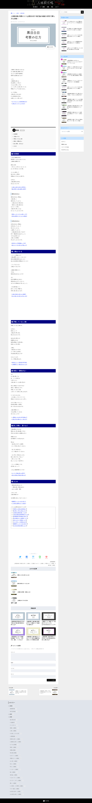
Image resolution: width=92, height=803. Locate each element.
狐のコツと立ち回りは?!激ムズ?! (19, 245)
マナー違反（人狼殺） (16, 772)
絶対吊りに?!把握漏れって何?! (19, 243)
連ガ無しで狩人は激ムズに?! (19, 510)
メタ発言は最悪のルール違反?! (19, 503)
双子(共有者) (14, 694)
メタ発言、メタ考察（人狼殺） (17, 769)
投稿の (64, 144)
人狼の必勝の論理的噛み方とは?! (20, 514)
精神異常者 (13, 692)
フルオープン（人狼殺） (16, 761)
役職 (48, 6)
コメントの (65, 147)
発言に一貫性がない (18, 141)
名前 (12, 645)
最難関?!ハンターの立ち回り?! (19, 501)
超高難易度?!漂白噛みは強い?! (20, 516)
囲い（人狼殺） (14, 766)
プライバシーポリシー (46, 799)
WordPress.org (65, 149)
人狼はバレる (16, 136)
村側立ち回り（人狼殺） (25, 563)
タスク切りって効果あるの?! (19, 522)
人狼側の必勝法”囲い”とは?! (19, 512)
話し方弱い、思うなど (18, 143)
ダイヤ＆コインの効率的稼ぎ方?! (19, 101)
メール (13, 651)
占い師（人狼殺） (15, 744)
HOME (46, 784)
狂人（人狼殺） (14, 747)
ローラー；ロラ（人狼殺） (17, 763)
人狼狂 (11, 697)
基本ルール (28, 788)
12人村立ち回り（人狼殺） (17, 777)
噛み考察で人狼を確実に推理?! (19, 189)
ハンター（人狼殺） (15, 752)
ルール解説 (42, 6)
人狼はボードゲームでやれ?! (18, 103)
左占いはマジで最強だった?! (19, 520)
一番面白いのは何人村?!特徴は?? (19, 417)
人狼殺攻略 (16, 563)
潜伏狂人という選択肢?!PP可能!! (19, 362)
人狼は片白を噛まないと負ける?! (19, 419)
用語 (52, 6)
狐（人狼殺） (14, 755)
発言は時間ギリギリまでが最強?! (19, 216)
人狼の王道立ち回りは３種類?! (19, 294)
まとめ (15, 146)
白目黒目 (15, 134)
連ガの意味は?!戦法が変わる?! (19, 475)
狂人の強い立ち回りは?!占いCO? (19, 296)
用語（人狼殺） (14, 730)
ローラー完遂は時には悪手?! (18, 473)
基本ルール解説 (44, 788)
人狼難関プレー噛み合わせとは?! (19, 364)
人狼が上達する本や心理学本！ (19, 187)
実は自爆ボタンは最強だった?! (20, 518)
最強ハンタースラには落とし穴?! (19, 214)
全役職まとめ (22, 788)
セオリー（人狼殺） (40, 563)
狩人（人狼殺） (14, 750)
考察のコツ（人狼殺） (50, 563)
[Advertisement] (33, 59)
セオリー (57, 6)
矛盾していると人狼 (18, 138)
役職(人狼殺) (14, 733)
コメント (13, 635)
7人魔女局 (13, 705)
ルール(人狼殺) (14, 727)
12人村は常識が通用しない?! (20, 525)
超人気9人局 (13, 703)
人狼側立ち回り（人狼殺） (17, 725)
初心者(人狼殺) (14, 736)
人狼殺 (33, 563)
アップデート (14, 708)
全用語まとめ (35, 788)
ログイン (63, 141)
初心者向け (35, 6)
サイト (12, 657)
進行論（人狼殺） (52, 565)
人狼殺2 (12, 689)
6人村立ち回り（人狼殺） (16, 774)
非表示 (22, 130)
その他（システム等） (16, 716)
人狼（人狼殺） (14, 714)
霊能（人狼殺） (14, 711)
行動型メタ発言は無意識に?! (19, 509)
